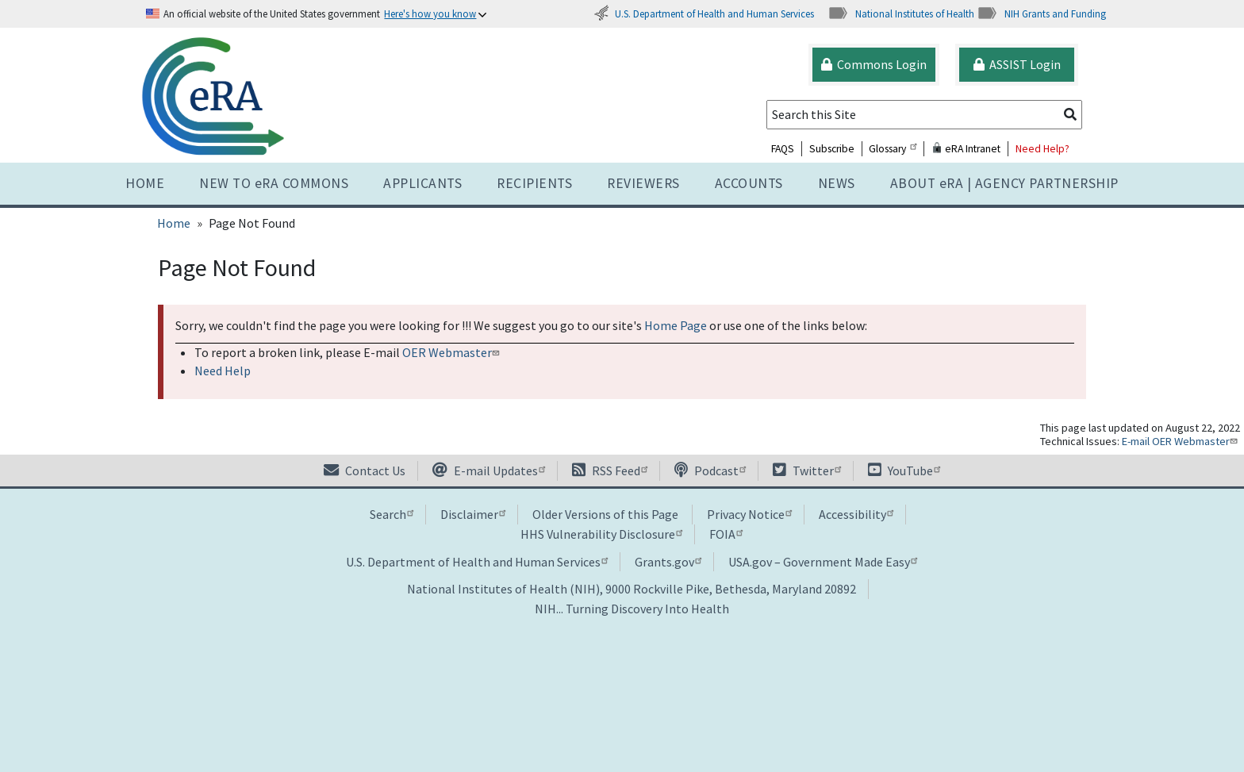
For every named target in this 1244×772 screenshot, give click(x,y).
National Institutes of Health (900, 13)
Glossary (892, 149)
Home (144, 183)
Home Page (675, 325)
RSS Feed (609, 470)
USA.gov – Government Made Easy (822, 562)
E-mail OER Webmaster (1181, 441)
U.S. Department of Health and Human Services (703, 13)
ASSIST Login (1017, 64)
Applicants (422, 183)
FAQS (782, 149)
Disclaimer (472, 514)
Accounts (749, 183)
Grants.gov (668, 562)
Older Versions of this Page (605, 514)
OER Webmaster (452, 352)
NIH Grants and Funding (1041, 13)
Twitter (807, 470)
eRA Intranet (965, 149)
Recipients (534, 183)
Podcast (710, 470)
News (836, 183)
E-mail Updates (488, 470)
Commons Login (874, 64)
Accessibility (856, 514)
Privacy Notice (749, 514)
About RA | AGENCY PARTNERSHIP (1004, 183)
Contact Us (364, 470)
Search (391, 514)
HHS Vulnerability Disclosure (601, 534)
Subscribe (831, 149)
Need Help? (1042, 149)
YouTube (904, 470)
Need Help (222, 370)
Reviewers (643, 183)
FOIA (726, 534)
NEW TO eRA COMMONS (273, 183)
